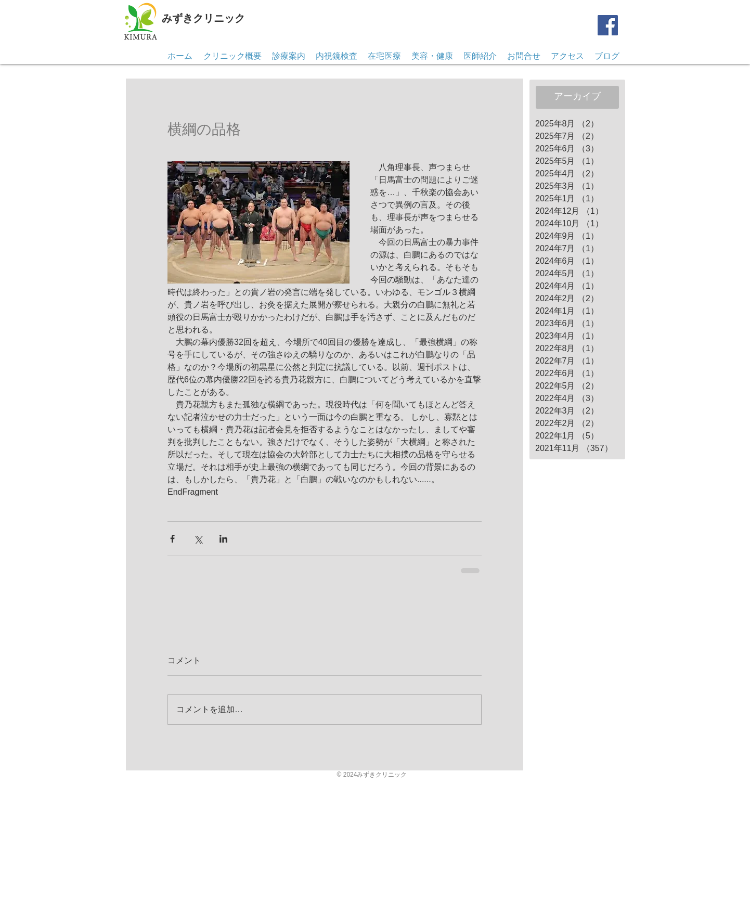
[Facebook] (608, 25)
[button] (524, 56)
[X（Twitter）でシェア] (198, 539)
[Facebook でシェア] (172, 539)
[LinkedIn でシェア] (223, 539)
